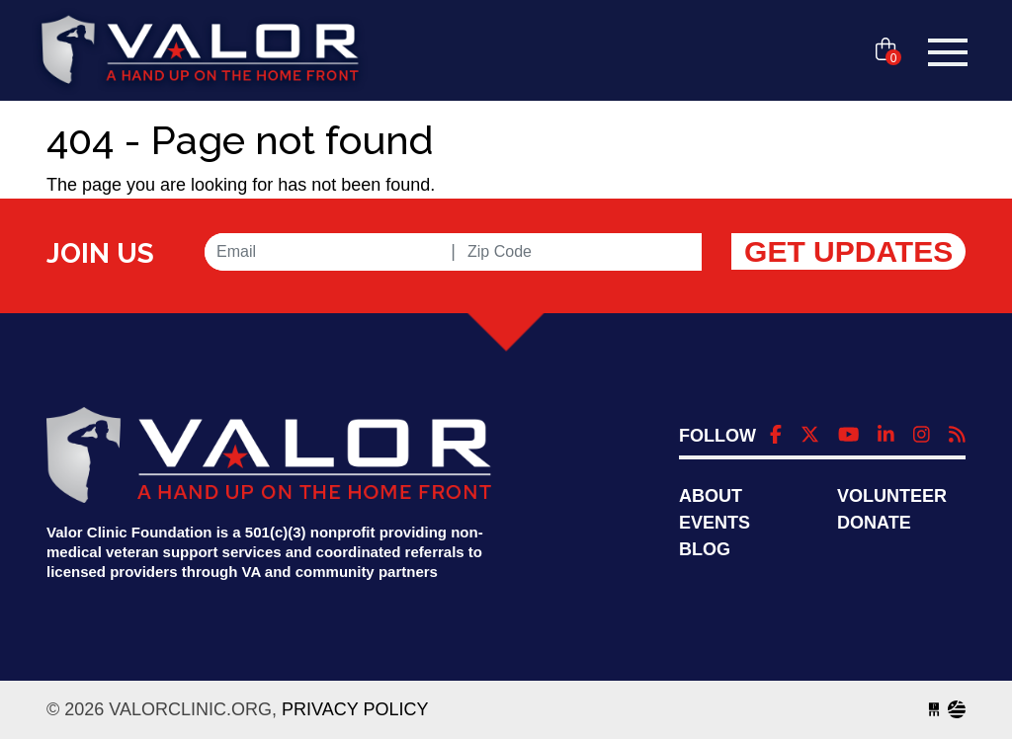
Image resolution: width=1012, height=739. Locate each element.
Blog (704, 549)
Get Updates (848, 251)
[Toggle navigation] (947, 52)
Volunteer (892, 496)
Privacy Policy (355, 709)
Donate (874, 523)
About (710, 496)
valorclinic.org (200, 52)
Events (714, 523)
